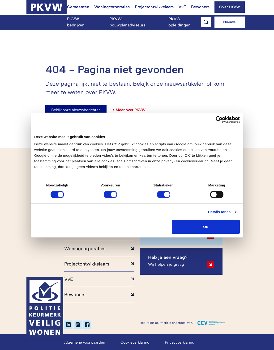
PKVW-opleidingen (179, 22)
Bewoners (200, 6)
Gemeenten (78, 6)
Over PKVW (229, 7)
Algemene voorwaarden (84, 342)
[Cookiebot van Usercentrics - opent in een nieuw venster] (219, 119)
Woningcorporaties (112, 6)
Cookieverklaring (135, 342)
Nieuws (229, 22)
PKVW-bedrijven (76, 22)
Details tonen (219, 212)
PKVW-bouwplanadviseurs (127, 22)
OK (206, 227)
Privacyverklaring (179, 342)
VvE (182, 6)
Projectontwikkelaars (154, 6)
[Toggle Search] (206, 22)
